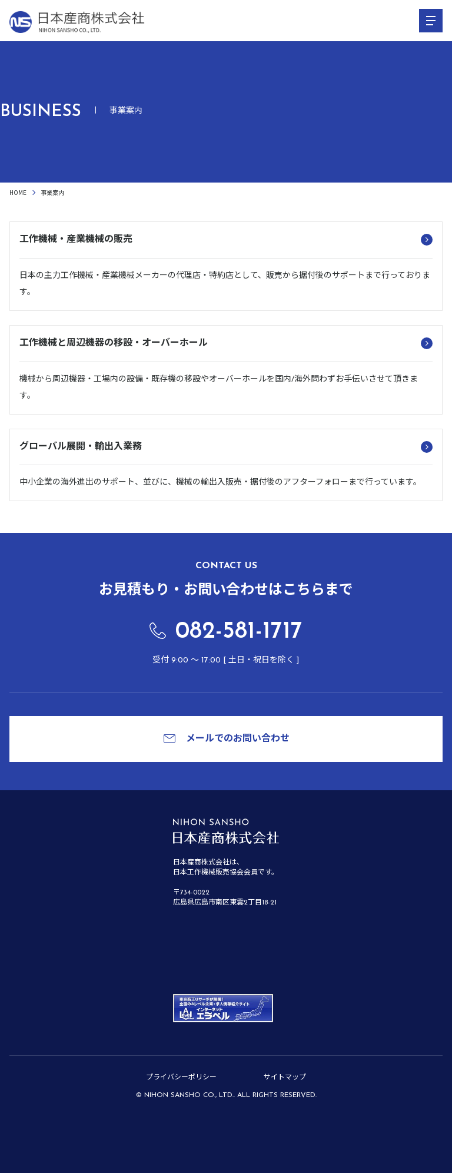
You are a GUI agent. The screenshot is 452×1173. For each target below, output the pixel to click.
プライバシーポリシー (181, 1077)
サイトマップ (285, 1077)
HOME (17, 192)
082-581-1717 (239, 632)
